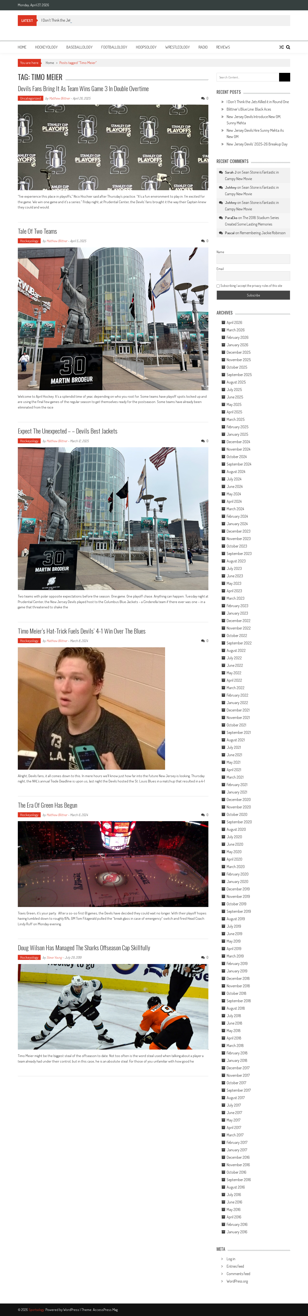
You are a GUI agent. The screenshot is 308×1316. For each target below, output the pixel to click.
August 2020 (236, 829)
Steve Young (54, 957)
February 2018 (237, 1053)
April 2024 (234, 501)
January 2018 (237, 1060)
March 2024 (235, 508)
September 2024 (239, 464)
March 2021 (235, 777)
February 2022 (237, 695)
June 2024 (235, 486)
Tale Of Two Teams (37, 231)
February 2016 (237, 1224)
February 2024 (237, 516)
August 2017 (236, 1097)
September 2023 (239, 553)
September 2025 (239, 374)
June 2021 (234, 754)
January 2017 (237, 1149)
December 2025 (238, 352)
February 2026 (238, 337)
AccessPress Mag (105, 1309)
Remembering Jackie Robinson (263, 232)
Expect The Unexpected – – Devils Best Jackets (67, 430)
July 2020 (234, 836)
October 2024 (237, 456)
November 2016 (238, 1164)
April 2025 (234, 411)
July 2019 (234, 926)
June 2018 (234, 1023)
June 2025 (235, 397)
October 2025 (237, 367)
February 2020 (238, 874)
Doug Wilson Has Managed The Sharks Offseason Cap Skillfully (84, 947)
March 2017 (235, 1135)
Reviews (223, 47)
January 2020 (237, 881)
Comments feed (238, 1273)
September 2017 (239, 1090)
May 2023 (234, 583)
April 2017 (234, 1127)
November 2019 (238, 896)
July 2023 (234, 568)
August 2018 (236, 1008)
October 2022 (237, 635)
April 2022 (234, 680)
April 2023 (234, 590)
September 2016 (239, 1179)
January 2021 (237, 792)
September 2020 (239, 821)
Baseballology (79, 47)
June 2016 (234, 1202)
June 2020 (235, 844)
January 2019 (237, 971)
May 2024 (234, 493)
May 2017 (233, 1120)
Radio (203, 47)
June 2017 (234, 1112)
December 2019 (238, 889)
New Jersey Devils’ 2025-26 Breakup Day (257, 144)
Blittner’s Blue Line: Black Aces (249, 109)
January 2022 (237, 702)
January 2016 (237, 1231)
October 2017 (236, 1082)
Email (220, 269)
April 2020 (234, 859)
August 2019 (236, 918)
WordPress (71, 1309)
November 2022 (239, 628)
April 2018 (234, 1038)
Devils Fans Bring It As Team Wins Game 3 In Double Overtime (83, 88)
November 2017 (238, 1075)
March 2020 (236, 866)
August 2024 (236, 471)
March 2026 (236, 329)
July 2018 (234, 1015)
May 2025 (234, 404)
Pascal (230, 233)
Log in (231, 1258)
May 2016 (234, 1209)
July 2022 (234, 657)
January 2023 (237, 613)
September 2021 (239, 732)
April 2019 (234, 948)
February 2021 (237, 784)
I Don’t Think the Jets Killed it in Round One (258, 101)
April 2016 (234, 1217)
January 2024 (237, 523)
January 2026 (237, 344)
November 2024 (238, 449)
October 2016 (236, 1172)
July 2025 (234, 389)
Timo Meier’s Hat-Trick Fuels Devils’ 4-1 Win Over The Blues (82, 631)
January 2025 (237, 434)
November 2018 (238, 985)
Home (22, 47)
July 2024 (234, 479)
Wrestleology (177, 47)
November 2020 (239, 807)
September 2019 (239, 911)
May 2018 (234, 1030)
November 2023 (239, 538)
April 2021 (234, 769)
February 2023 (237, 605)
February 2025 (237, 426)
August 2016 (236, 1187)
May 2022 (234, 672)
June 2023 (235, 575)
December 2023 (238, 531)
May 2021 (233, 762)
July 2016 (234, 1194)
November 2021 (238, 717)
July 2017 (234, 1105)
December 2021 (238, 710)
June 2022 (235, 665)
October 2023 (237, 546)
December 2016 (238, 1157)
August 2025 (236, 382)
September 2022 (239, 643)
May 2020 (234, 851)
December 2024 (238, 441)
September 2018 (239, 1000)
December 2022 (238, 620)
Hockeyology (46, 47)
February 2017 (237, 1142)
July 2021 (234, 747)
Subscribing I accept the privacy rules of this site (249, 285)
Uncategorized (30, 98)
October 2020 (237, 814)
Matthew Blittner (59, 98)
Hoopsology (146, 47)
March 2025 (235, 419)
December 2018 (238, 978)
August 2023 (236, 561)
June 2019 (234, 933)
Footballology (114, 47)
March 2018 (235, 1045)
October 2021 (236, 725)
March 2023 (235, 598)
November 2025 (239, 359)
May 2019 (234, 941)
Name (220, 252)
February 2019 (237, 963)
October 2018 (236, 993)
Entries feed (235, 1266)
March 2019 (235, 956)
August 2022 (236, 650)
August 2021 (236, 739)
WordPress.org (237, 1281)
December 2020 (239, 799)
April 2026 (234, 322)
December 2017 (238, 1067)
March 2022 (235, 687)
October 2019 (236, 903)
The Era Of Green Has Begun (47, 805)
